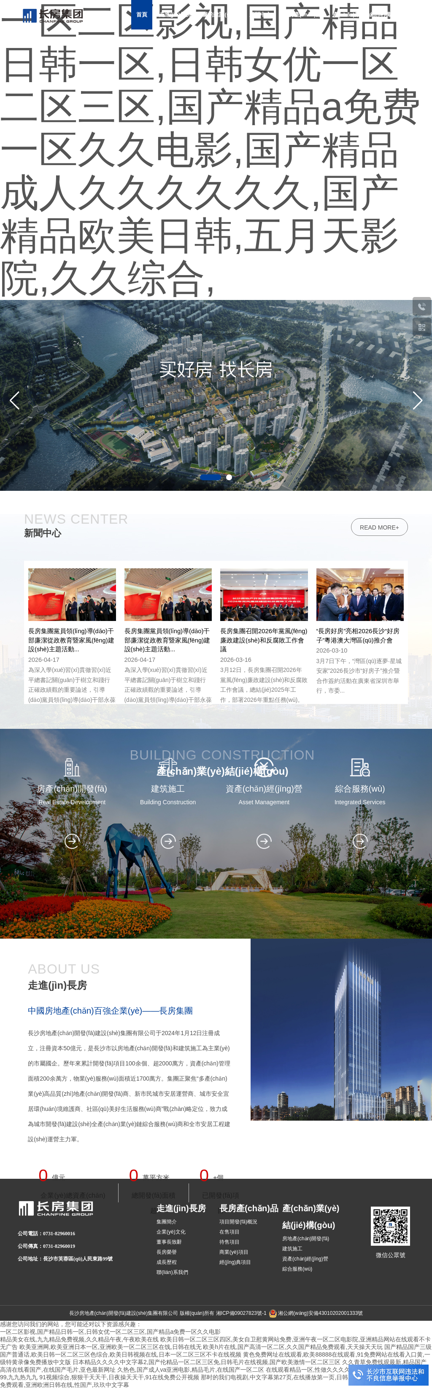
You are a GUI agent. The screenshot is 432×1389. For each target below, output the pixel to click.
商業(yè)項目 (233, 1252)
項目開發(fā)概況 (238, 1222)
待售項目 (229, 1242)
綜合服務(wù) (297, 1269)
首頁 (141, 14)
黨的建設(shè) (220, 14)
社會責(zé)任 (236, 44)
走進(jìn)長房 (175, 14)
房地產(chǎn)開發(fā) (305, 1239)
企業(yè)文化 (171, 1232)
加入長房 (309, 44)
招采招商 (275, 44)
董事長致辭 (169, 1242)
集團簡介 (167, 1222)
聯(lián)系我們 (172, 1272)
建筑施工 (292, 1249)
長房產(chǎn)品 (302, 14)
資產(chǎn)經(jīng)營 (305, 1259)
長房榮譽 (167, 1252)
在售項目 (229, 1232)
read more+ (379, 995)
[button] (417, 400)
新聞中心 (260, 14)
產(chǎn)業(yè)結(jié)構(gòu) (368, 14)
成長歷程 (167, 1262)
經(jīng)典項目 (235, 1262)
